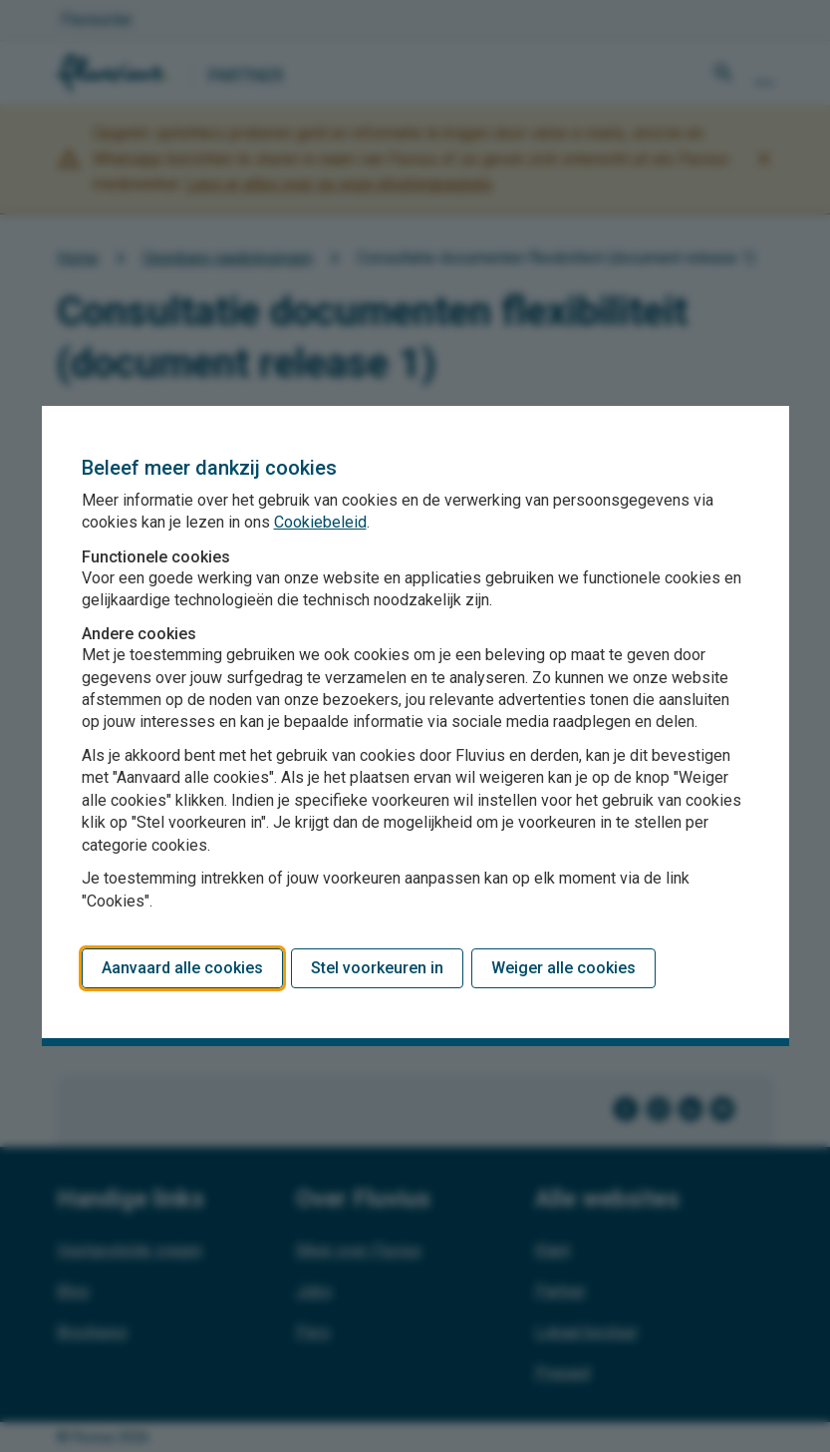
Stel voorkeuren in (377, 967)
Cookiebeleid (320, 522)
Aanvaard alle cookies (182, 967)
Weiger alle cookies (563, 967)
